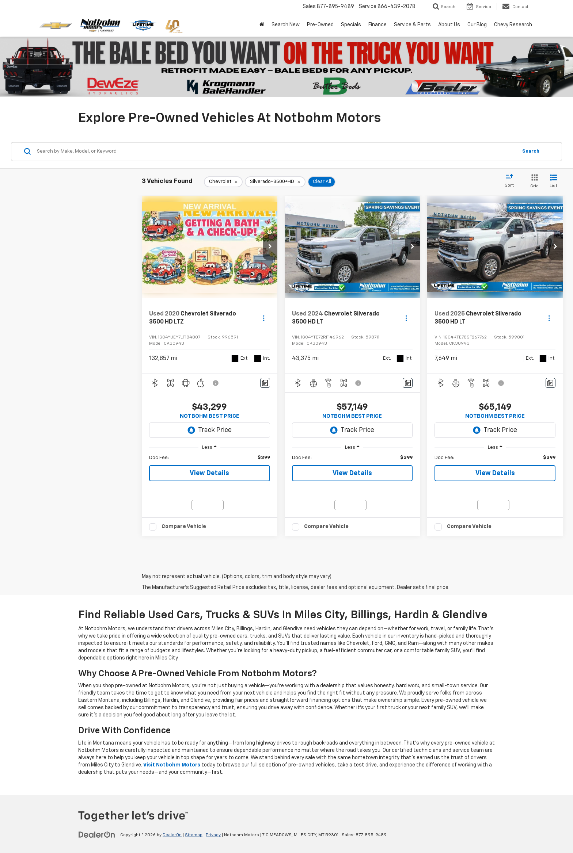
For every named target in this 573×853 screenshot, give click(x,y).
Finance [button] (377, 24)
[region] (209, 458)
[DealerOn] (96, 834)
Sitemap (193, 835)
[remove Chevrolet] (223, 181)
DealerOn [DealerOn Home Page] (172, 835)
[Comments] (265, 383)
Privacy (213, 835)
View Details (209, 473)
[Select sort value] (511, 181)
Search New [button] (286, 24)
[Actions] (263, 317)
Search (530, 151)
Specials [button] (351, 24)
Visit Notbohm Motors (171, 765)
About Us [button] (449, 24)
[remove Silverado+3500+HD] (275, 181)
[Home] (262, 25)
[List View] (553, 182)
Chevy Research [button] (513, 24)
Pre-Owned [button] (320, 24)
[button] (270, 247)
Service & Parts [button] (412, 24)
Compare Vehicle (184, 526)
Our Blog (477, 24)
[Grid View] (533, 182)
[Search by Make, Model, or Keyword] (276, 151)
